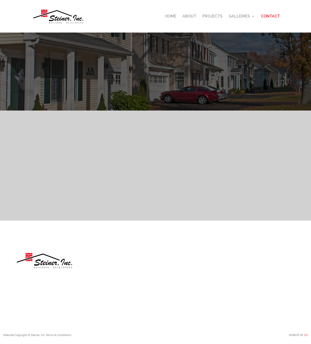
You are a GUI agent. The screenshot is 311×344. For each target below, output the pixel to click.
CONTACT (270, 16)
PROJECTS (212, 16)
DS (306, 335)
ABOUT (189, 16)
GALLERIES (239, 16)
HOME (170, 16)
